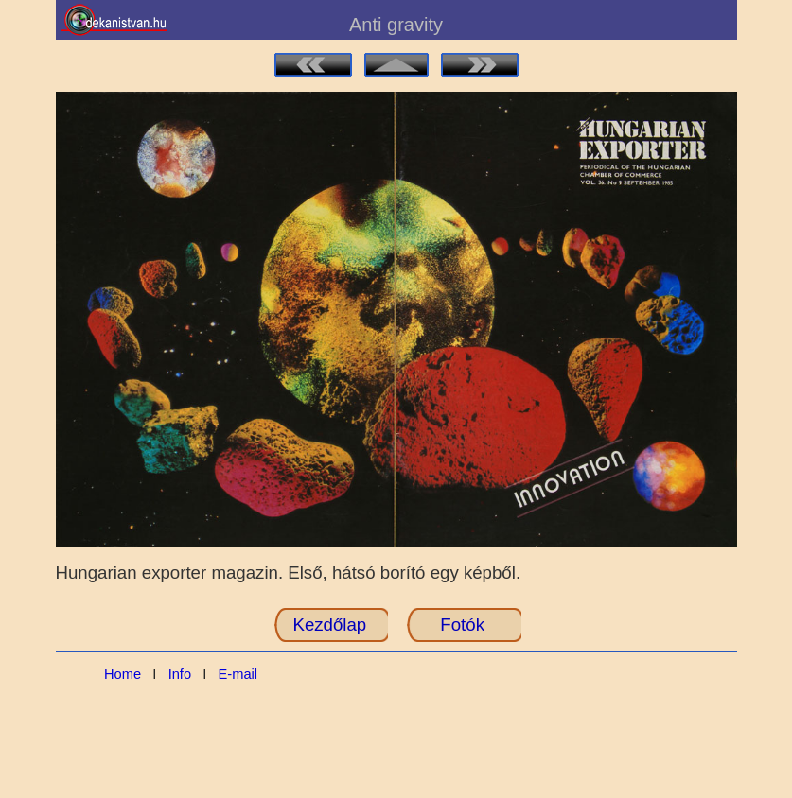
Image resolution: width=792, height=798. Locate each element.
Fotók (462, 624)
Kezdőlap (329, 624)
